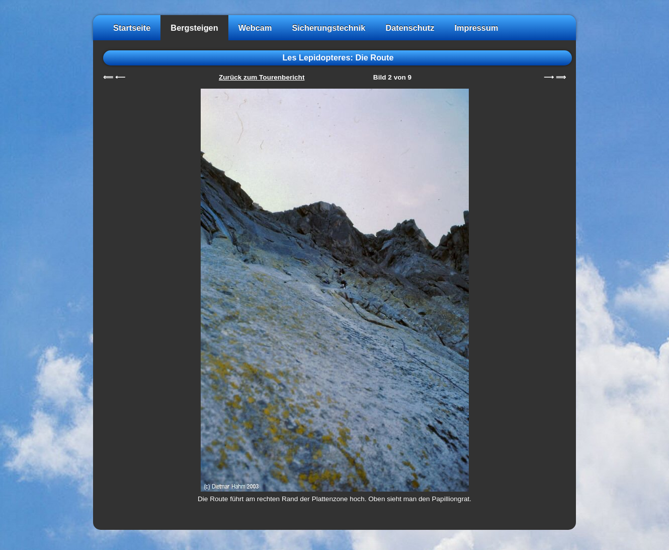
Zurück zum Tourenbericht (261, 77)
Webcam (255, 27)
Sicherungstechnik (328, 27)
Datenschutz (409, 27)
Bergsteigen (194, 27)
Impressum (476, 27)
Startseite (131, 27)
